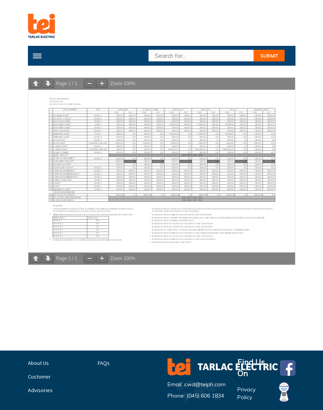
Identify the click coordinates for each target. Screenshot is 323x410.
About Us (38, 362)
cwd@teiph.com (205, 384)
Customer (39, 376)
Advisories (40, 390)
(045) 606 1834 (205, 395)
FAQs (104, 362)
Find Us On (266, 368)
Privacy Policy (266, 393)
